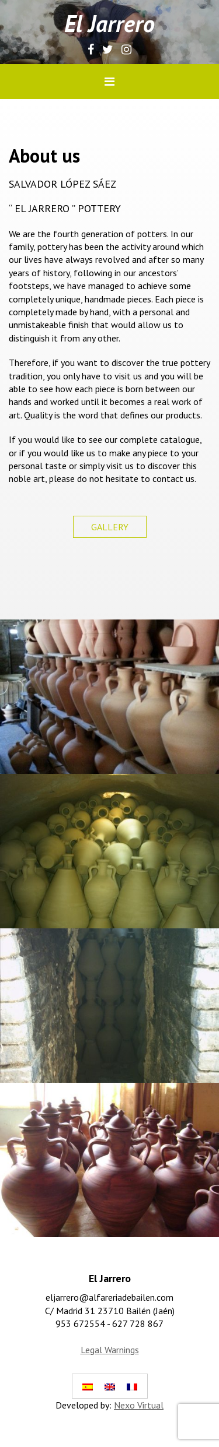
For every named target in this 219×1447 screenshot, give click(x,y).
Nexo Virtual (139, 1405)
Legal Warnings (110, 1350)
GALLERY (109, 527)
